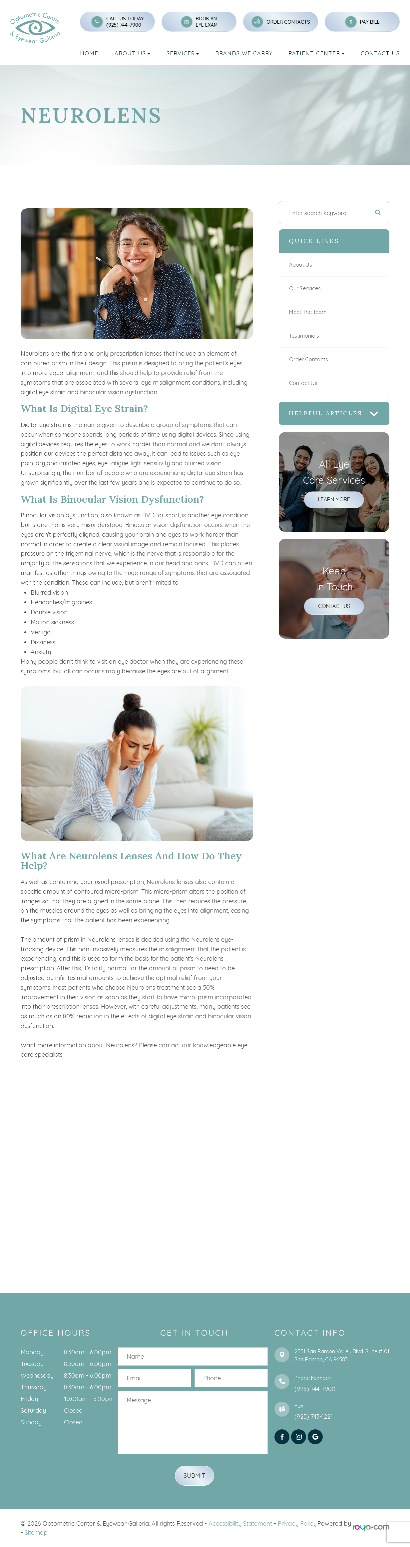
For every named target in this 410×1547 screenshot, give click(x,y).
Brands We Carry (243, 53)
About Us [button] (132, 53)
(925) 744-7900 (123, 25)
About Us (301, 264)
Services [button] (183, 53)
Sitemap (36, 1532)
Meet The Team (310, 312)
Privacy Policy (297, 1523)
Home (89, 53)
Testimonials (305, 335)
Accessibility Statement (240, 1523)
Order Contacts (309, 359)
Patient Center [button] (316, 53)
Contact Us (380, 53)
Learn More (334, 499)
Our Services (305, 288)
